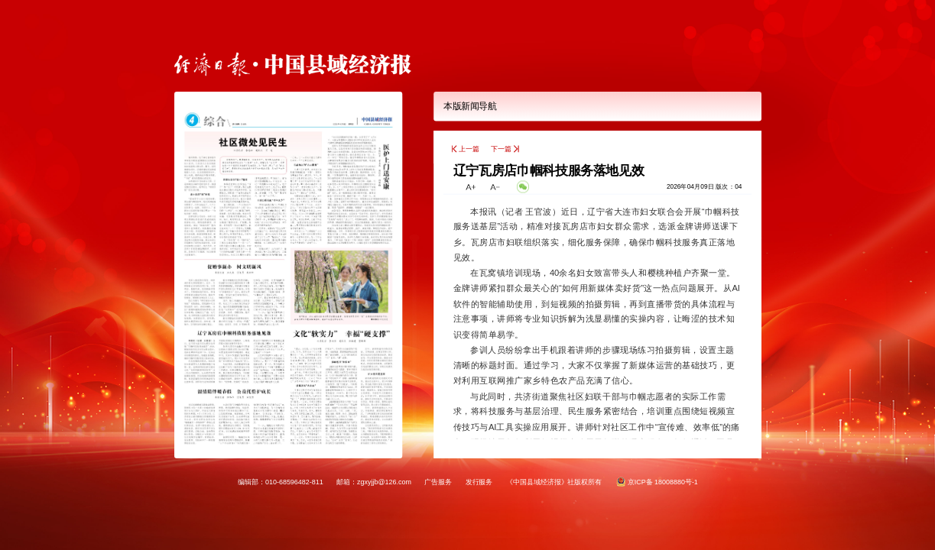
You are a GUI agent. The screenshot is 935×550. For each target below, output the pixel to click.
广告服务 (438, 481)
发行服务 (478, 481)
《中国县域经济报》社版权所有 (553, 481)
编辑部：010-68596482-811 (280, 481)
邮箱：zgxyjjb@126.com (373, 481)
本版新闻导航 (469, 107)
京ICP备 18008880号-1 (662, 481)
